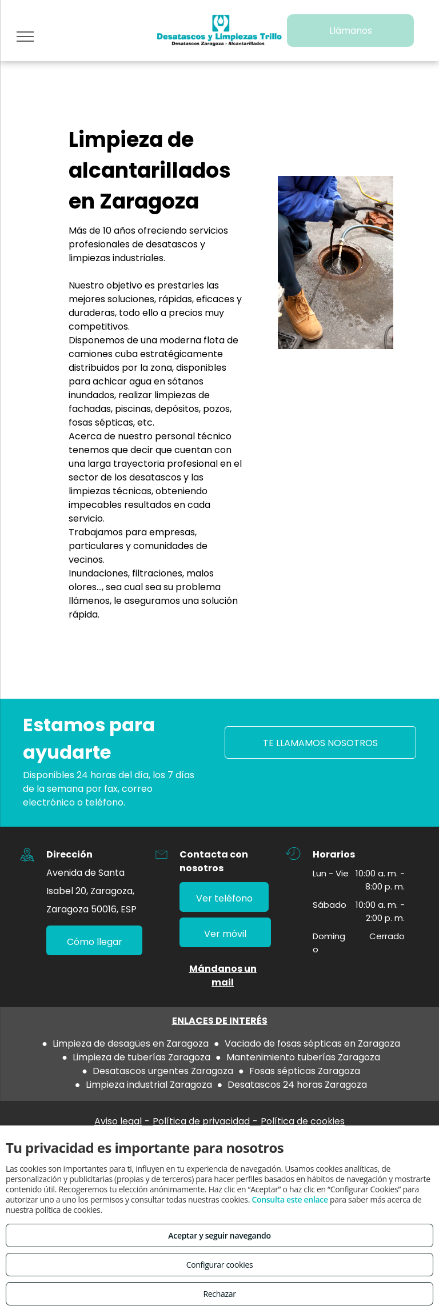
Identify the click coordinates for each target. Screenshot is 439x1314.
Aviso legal (118, 1121)
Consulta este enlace (290, 1199)
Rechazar (219, 1293)
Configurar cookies (219, 1264)
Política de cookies (303, 1121)
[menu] (25, 36)
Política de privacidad (201, 1121)
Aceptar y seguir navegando (219, 1235)
